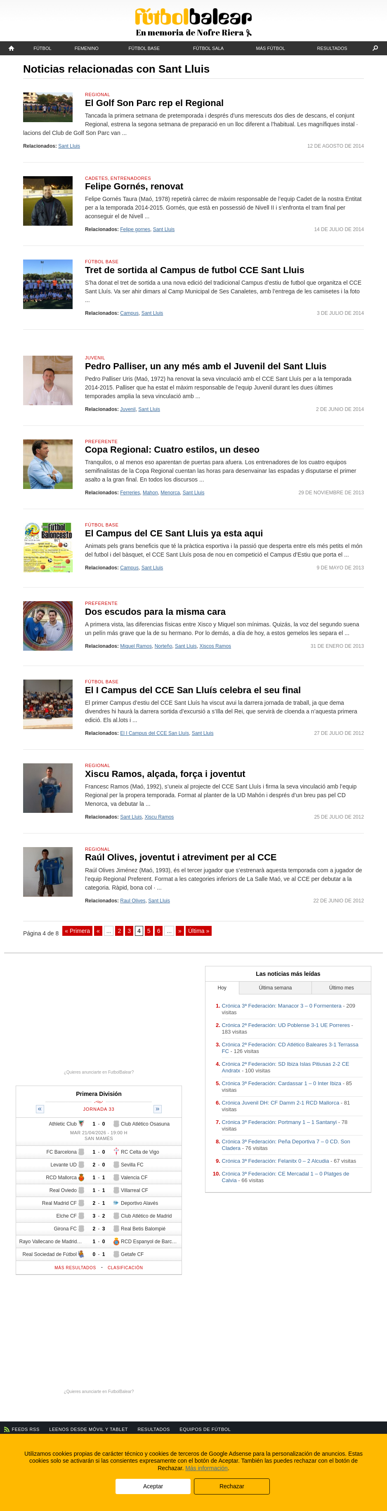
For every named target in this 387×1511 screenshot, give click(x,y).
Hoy (222, 988)
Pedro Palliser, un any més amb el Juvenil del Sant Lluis (206, 366)
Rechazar (231, 1486)
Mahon (150, 493)
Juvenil (95, 357)
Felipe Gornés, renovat (134, 186)
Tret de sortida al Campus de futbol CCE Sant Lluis (194, 270)
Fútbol (42, 48)
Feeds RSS (26, 1429)
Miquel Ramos (136, 646)
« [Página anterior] (98, 931)
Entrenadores (131, 178)
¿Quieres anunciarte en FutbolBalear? (99, 1072)
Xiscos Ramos (215, 646)
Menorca (170, 493)
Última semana (275, 988)
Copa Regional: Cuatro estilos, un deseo (172, 449)
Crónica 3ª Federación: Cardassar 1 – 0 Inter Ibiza (282, 1083)
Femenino (87, 48)
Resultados (332, 48)
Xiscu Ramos (159, 817)
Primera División (99, 1094)
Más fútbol (270, 48)
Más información (206, 1468)
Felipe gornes (135, 229)
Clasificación (125, 1267)
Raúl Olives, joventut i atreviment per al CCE (181, 857)
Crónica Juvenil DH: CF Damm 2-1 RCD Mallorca (281, 1103)
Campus (129, 313)
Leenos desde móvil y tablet (88, 1429)
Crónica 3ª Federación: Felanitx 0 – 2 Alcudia (275, 1161)
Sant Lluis (69, 146)
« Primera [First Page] (77, 931)
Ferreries (130, 493)
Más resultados (75, 1267)
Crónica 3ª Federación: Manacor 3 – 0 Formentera (282, 1006)
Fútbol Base (144, 48)
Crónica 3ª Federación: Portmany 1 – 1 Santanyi (279, 1122)
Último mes (341, 988)
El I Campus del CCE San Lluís (154, 733)
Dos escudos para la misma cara (155, 612)
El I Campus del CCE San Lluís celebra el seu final (193, 690)
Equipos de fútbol (205, 1429)
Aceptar (153, 1486)
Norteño (163, 646)
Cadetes (96, 178)
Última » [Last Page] (198, 931)
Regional (97, 94)
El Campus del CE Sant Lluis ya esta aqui (174, 533)
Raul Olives (132, 901)
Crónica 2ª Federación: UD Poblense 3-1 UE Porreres (286, 1025)
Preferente (101, 441)
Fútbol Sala (208, 48)
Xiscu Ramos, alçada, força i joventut (165, 774)
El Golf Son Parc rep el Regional (154, 103)
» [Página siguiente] (180, 931)
